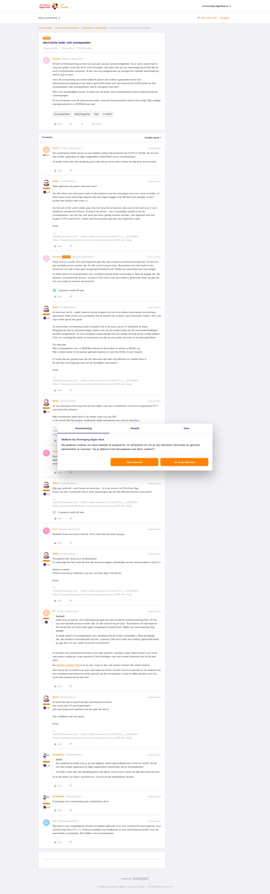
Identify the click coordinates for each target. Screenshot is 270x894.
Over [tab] (187, 428)
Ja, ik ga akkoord (184, 462)
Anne (56, 181)
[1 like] (68, 290)
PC (54, 611)
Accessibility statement (160, 886)
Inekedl (57, 58)
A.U (54, 821)
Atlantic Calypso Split (68, 665)
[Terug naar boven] (263, 881)
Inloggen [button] (225, 17)
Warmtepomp (82, 114)
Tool (55, 451)
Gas (96, 114)
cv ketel (107, 114)
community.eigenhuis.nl (216, 6)
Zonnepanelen (62, 114)
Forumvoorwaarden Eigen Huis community (121, 886)
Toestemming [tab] (83, 428)
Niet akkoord (134, 462)
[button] (207, 18)
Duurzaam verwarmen (94, 27)
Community (45, 27)
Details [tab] (135, 428)
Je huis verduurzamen (67, 27)
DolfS (56, 148)
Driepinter (58, 754)
